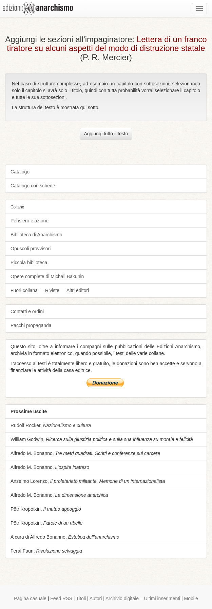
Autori (96, 598)
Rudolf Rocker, (51, 425)
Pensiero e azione (30, 220)
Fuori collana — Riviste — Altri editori (50, 290)
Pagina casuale (30, 598)
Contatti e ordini (27, 311)
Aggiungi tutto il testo (106, 133)
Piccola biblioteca (29, 262)
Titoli (81, 598)
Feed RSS (61, 598)
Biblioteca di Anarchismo (36, 234)
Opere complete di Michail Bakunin (47, 276)
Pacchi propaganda (31, 325)
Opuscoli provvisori (31, 248)
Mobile (191, 598)
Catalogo (20, 171)
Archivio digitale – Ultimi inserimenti (142, 598)
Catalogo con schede (33, 185)
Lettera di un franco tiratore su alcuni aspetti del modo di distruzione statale (107, 44)
